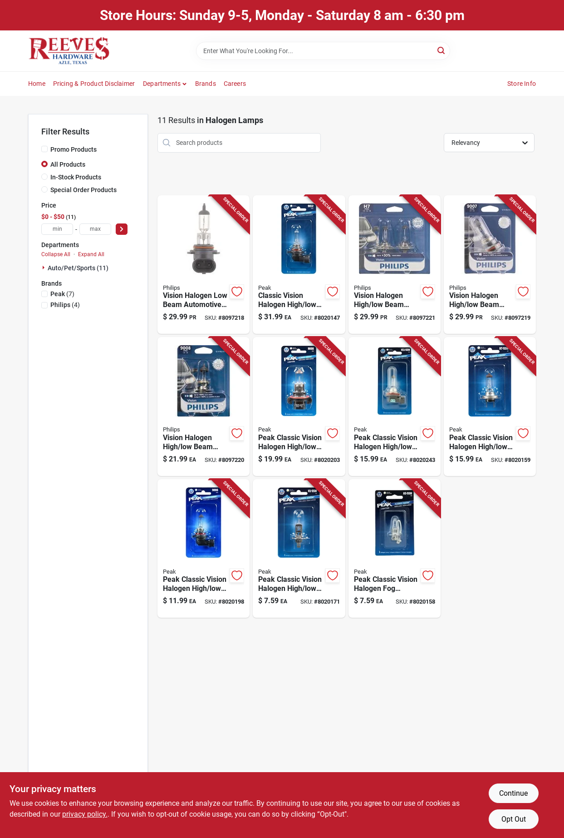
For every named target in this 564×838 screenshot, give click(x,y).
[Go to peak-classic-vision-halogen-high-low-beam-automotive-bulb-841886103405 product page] (299, 406)
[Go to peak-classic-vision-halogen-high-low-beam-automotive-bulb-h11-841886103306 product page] (394, 406)
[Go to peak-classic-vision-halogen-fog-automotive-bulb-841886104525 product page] (394, 548)
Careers (235, 83)
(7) (62, 294)
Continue (513, 793)
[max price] (95, 229)
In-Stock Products (75, 177)
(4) (65, 304)
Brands (205, 83)
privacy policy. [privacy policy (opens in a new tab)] (85, 814)
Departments (162, 83)
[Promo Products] (44, 149)
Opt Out (513, 819)
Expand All (91, 254)
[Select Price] (122, 229)
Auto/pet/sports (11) (78, 268)
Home (36, 83)
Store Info (521, 83)
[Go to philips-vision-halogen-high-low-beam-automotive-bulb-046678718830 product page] (203, 406)
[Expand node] (44, 267)
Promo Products (73, 149)
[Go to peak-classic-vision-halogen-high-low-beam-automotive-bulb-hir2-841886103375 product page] (299, 264)
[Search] (441, 50)
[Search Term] (323, 51)
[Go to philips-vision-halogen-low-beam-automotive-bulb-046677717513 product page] (203, 264)
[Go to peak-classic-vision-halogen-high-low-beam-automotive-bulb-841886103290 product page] (299, 548)
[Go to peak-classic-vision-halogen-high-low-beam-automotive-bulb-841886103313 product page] (490, 406)
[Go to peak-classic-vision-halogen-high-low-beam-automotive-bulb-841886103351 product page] (203, 548)
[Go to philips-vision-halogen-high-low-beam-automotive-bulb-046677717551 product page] (490, 264)
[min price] (57, 229)
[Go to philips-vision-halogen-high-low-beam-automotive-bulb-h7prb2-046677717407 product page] (394, 264)
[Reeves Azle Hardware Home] (69, 51)
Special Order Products (83, 190)
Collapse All (55, 254)
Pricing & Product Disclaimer (94, 83)
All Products (67, 164)
